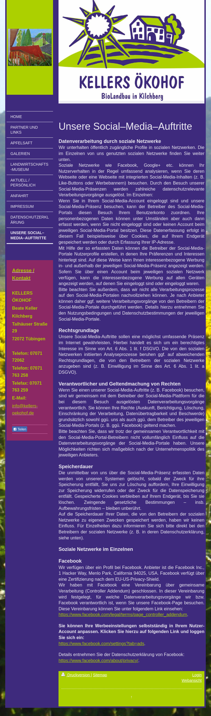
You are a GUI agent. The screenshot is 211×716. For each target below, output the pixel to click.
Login (197, 675)
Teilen (19, 429)
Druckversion (76, 675)
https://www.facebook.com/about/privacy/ (98, 660)
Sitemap (100, 675)
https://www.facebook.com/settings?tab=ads (101, 643)
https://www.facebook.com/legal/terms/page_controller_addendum (123, 614)
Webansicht (192, 680)
